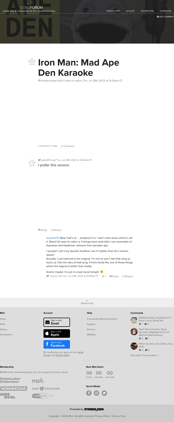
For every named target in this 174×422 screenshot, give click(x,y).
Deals (3, 319)
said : (71, 160)
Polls (2, 324)
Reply (42, 230)
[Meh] (11, 5)
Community (136, 313)
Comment (67, 146)
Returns (91, 329)
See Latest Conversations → (145, 355)
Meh (2, 313)
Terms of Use (118, 416)
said (78, 276)
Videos (3, 329)
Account (48, 313)
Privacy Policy (102, 416)
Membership (7, 367)
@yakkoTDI (52, 238)
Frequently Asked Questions (102, 319)
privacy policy (62, 355)
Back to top (87, 303)
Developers (6, 334)
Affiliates (91, 334)
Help (89, 313)
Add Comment (165, 16)
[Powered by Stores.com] (87, 410)
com (24, 7)
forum (36, 7)
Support (91, 324)
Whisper (56, 230)
